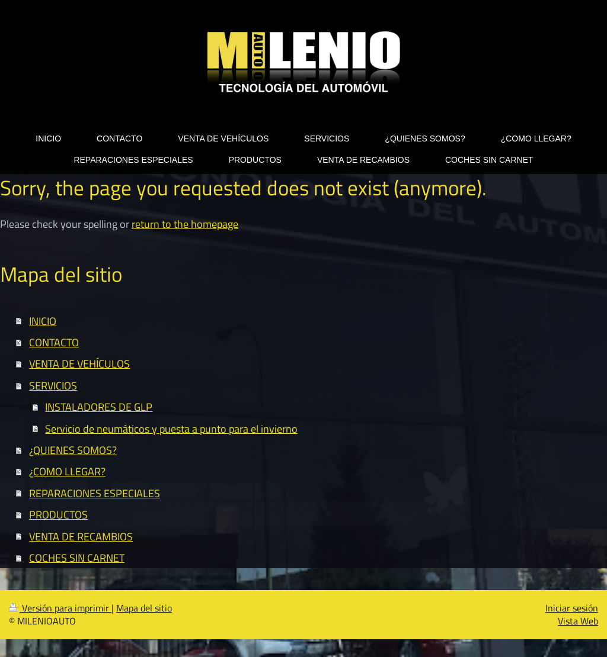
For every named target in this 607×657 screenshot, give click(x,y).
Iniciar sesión (571, 608)
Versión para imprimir (60, 608)
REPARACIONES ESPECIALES (94, 493)
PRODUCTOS (58, 514)
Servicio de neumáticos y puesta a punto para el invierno (171, 428)
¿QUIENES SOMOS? (73, 450)
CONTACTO (54, 342)
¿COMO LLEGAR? (67, 471)
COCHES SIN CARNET (76, 557)
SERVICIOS (53, 385)
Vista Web (578, 621)
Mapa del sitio (144, 608)
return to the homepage (185, 223)
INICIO (42, 321)
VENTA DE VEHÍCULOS (79, 363)
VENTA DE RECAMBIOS (81, 536)
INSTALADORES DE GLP (98, 406)
